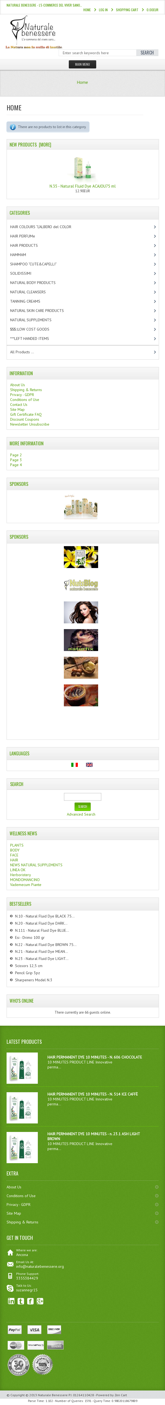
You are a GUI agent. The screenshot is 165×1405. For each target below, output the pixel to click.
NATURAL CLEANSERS (32, 291)
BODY (14, 850)
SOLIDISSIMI (25, 273)
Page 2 (16, 454)
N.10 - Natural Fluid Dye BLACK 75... (45, 916)
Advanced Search (81, 814)
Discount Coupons (24, 419)
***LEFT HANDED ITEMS (35, 338)
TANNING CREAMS (30, 301)
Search (16, 784)
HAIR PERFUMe (27, 236)
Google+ (40, 1301)
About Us (17, 384)
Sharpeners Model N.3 (33, 979)
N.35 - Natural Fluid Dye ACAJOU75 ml (83, 171)
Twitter (21, 1301)
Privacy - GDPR (22, 394)
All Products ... (22, 351)
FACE (14, 855)
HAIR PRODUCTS (29, 245)
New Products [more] (30, 144)
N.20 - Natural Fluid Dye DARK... (41, 923)
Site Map (17, 409)
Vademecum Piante (25, 884)
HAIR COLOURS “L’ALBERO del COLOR (46, 226)
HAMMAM (22, 254)
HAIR (14, 860)
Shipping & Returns (26, 389)
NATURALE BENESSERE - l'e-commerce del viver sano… (44, 5)
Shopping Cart (127, 9)
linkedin (11, 1301)
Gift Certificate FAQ (26, 414)
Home (87, 9)
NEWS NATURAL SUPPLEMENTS (36, 864)
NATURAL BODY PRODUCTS (38, 282)
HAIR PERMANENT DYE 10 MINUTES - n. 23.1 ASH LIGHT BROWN (93, 1136)
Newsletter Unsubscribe (29, 424)
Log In (103, 9)
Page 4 (16, 464)
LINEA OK (17, 869)
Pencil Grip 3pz (27, 972)
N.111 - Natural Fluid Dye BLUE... (42, 930)
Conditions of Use (24, 399)
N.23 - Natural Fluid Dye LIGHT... (42, 958)
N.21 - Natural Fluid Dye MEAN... (41, 951)
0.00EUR (152, 9)
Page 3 (16, 459)
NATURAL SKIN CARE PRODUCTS (41, 310)
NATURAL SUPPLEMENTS (35, 319)
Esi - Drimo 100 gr (30, 937)
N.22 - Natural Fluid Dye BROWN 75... (45, 944)
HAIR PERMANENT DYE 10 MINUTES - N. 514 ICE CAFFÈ (92, 1094)
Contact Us (18, 404)
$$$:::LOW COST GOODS (34, 329)
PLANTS (17, 845)
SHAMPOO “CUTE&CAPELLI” (39, 264)
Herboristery (20, 874)
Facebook (30, 1301)
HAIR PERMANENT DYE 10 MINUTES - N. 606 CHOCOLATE (94, 1057)
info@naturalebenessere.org (40, 1266)
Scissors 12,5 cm (28, 965)
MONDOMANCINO (25, 879)
